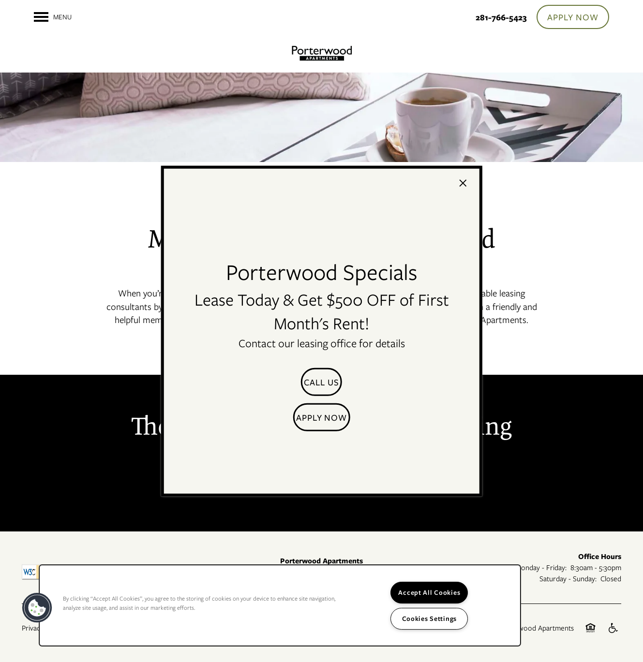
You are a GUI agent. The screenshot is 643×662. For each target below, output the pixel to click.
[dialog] (321, 331)
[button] (321, 382)
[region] (280, 605)
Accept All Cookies (429, 592)
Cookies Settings (429, 618)
